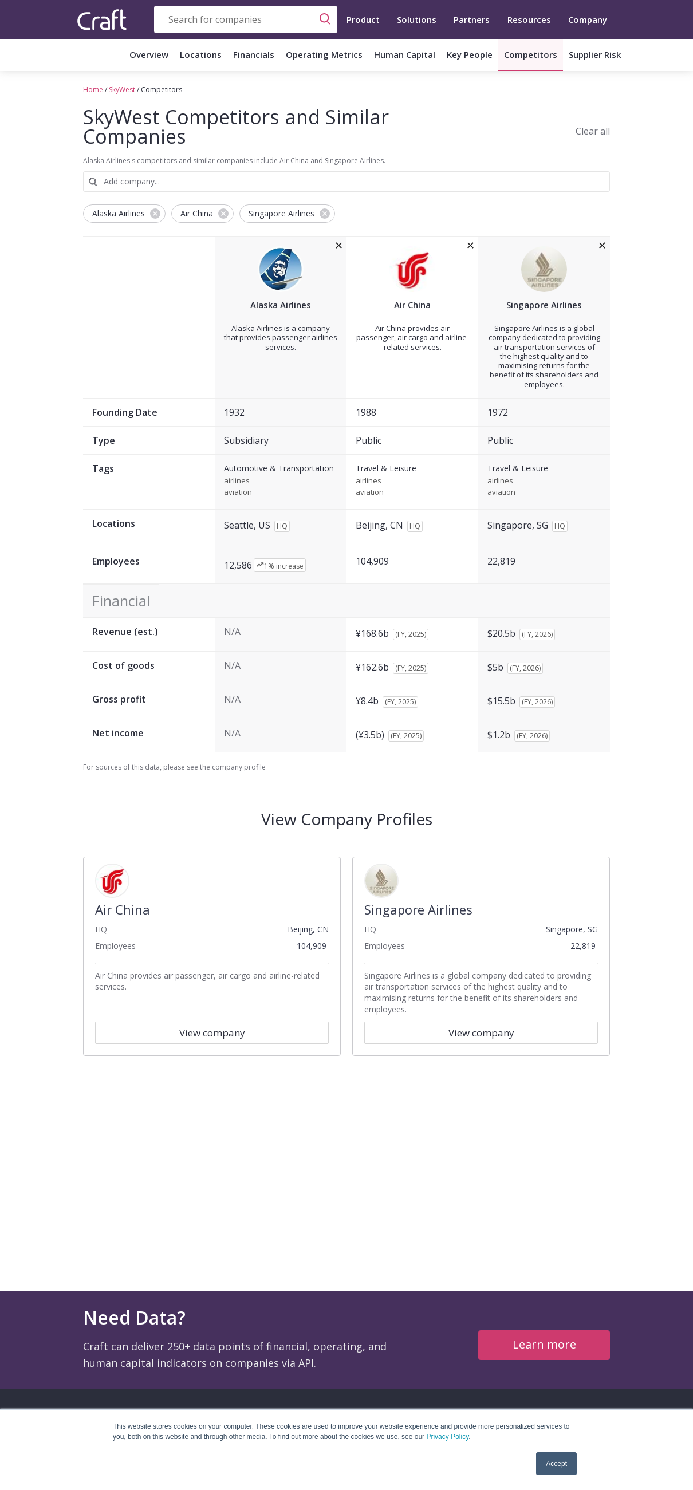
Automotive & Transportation (279, 469)
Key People (470, 54)
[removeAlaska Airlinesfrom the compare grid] (338, 245)
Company (587, 19)
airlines (237, 481)
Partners (472, 19)
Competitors (530, 54)
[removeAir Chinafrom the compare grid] (470, 245)
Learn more (544, 1344)
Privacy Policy (447, 1437)
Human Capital (404, 54)
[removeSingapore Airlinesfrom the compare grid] (602, 245)
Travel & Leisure (386, 469)
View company (212, 1032)
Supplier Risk (595, 54)
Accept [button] (556, 1464)
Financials (253, 54)
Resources (529, 19)
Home (93, 89)
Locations (201, 54)
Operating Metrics (324, 54)
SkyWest (122, 89)
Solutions (416, 19)
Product (363, 19)
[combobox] (245, 19)
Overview (148, 54)
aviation (238, 492)
